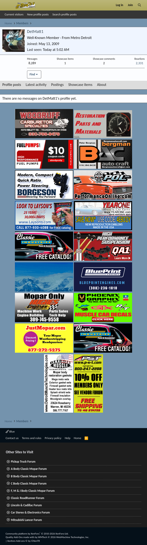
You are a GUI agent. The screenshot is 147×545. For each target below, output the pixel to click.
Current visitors (14, 14)
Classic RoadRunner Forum (27, 498)
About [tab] (101, 84)
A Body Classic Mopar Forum (29, 469)
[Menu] (7, 5)
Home (77, 438)
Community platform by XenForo (37, 533)
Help (67, 438)
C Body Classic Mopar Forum (29, 483)
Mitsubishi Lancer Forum (26, 520)
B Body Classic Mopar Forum (29, 476)
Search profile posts (64, 14)
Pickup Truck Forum (23, 461)
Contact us (12, 438)
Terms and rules (31, 438)
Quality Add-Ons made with (20, 537)
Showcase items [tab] (80, 84)
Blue (10, 431)
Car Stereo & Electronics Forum (30, 512)
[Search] (139, 5)
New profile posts (38, 14)
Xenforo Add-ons (23, 540)
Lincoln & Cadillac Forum (26, 505)
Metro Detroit (81, 37)
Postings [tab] (57, 84)
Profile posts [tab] (11, 84)
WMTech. (63, 537)
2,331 (139, 63)
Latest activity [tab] (36, 84)
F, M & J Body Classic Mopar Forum (33, 490)
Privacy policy (53, 438)
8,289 (32, 63)
